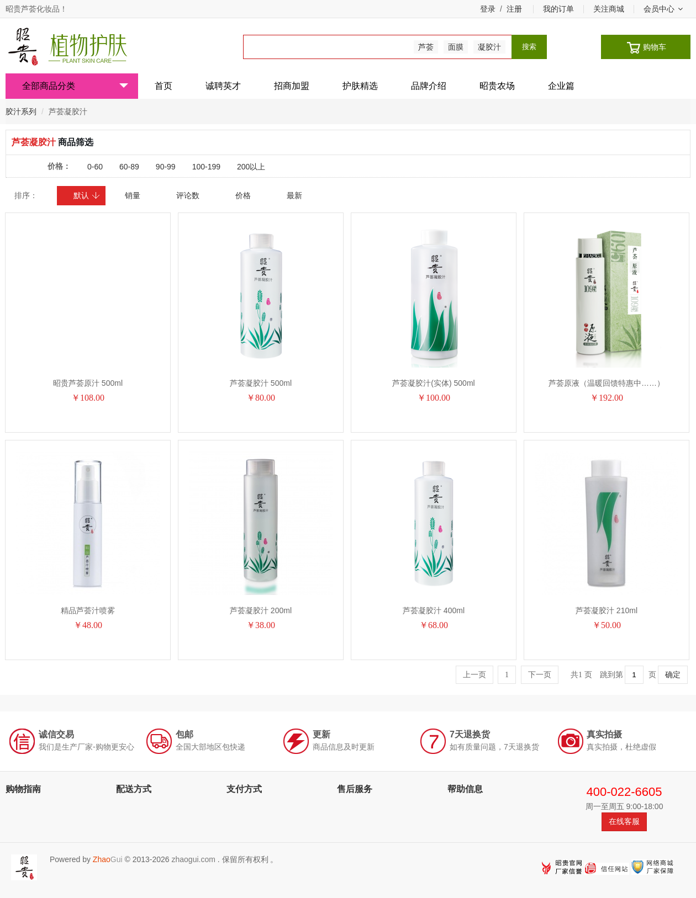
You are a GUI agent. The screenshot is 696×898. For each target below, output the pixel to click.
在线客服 (624, 821)
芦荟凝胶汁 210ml (606, 610)
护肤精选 (360, 86)
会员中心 (663, 8)
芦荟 (426, 46)
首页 (163, 86)
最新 (294, 195)
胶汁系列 (21, 111)
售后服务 (354, 789)
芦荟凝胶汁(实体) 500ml (433, 383)
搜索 (529, 46)
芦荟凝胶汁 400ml (434, 610)
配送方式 (133, 789)
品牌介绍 (428, 86)
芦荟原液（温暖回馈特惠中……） (607, 383)
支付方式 (244, 789)
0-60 (95, 166)
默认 (87, 195)
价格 (243, 195)
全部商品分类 (75, 86)
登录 (487, 8)
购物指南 (23, 789)
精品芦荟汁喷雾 (88, 610)
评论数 (187, 195)
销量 (132, 195)
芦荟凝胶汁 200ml (261, 610)
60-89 (129, 166)
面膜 (455, 46)
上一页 (474, 675)
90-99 (166, 166)
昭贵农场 (497, 86)
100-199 (206, 166)
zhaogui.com (193, 859)
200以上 (251, 166)
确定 (673, 675)
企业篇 (561, 86)
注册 (514, 8)
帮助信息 (465, 789)
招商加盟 (291, 86)
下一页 (539, 675)
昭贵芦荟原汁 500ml (88, 383)
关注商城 (608, 8)
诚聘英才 (223, 86)
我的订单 (558, 8)
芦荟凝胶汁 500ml (261, 383)
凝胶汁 (489, 46)
